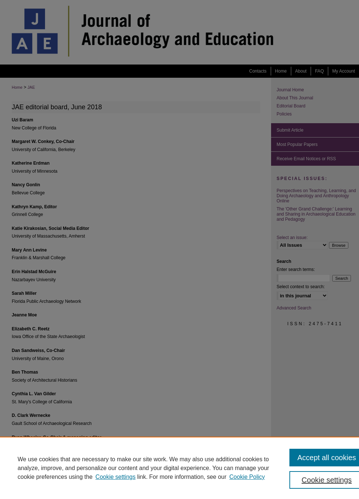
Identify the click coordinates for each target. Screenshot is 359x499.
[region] (179, 468)
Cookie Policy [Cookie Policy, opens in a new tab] (247, 477)
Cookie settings (116, 477)
